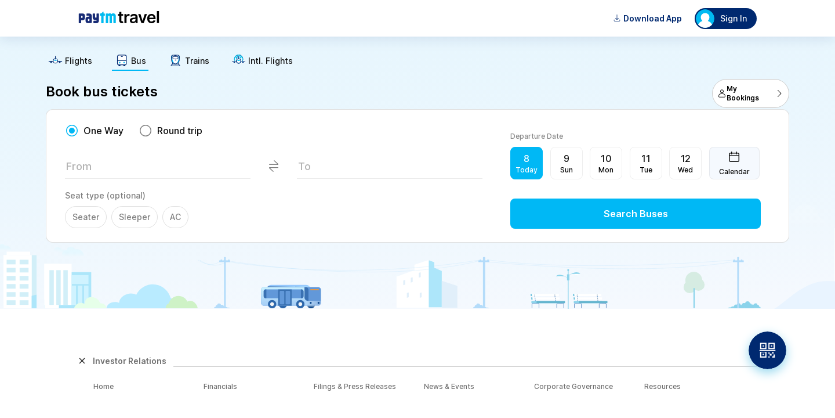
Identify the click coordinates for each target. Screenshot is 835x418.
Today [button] (526, 169)
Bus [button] (138, 61)
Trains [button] (197, 61)
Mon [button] (605, 169)
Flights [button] (78, 61)
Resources (662, 386)
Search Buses (636, 213)
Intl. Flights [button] (270, 61)
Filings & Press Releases (355, 386)
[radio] (94, 131)
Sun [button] (566, 169)
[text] (417, 57)
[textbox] (158, 170)
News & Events (449, 386)
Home (103, 386)
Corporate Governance (573, 386)
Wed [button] (685, 169)
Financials (220, 386)
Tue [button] (646, 169)
